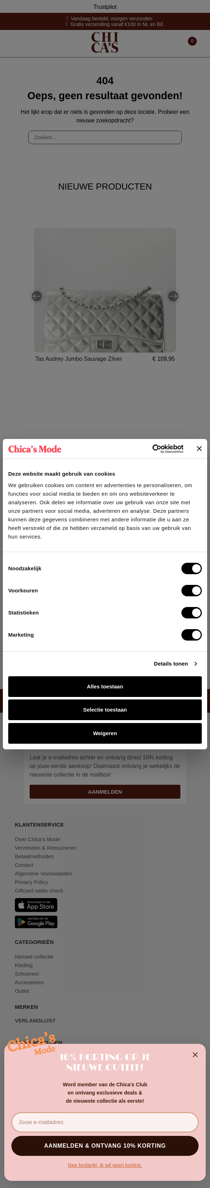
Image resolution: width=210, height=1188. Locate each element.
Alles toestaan (105, 686)
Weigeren (105, 733)
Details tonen (171, 664)
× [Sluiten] (195, 1054)
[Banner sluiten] (199, 448)
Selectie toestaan (105, 710)
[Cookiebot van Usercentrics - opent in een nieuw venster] (152, 449)
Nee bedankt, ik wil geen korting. (105, 1165)
